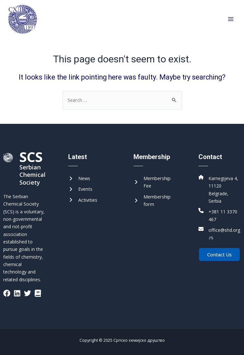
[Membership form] (154, 200)
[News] (79, 178)
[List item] (6, 293)
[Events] (80, 189)
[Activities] (82, 200)
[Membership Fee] (154, 182)
